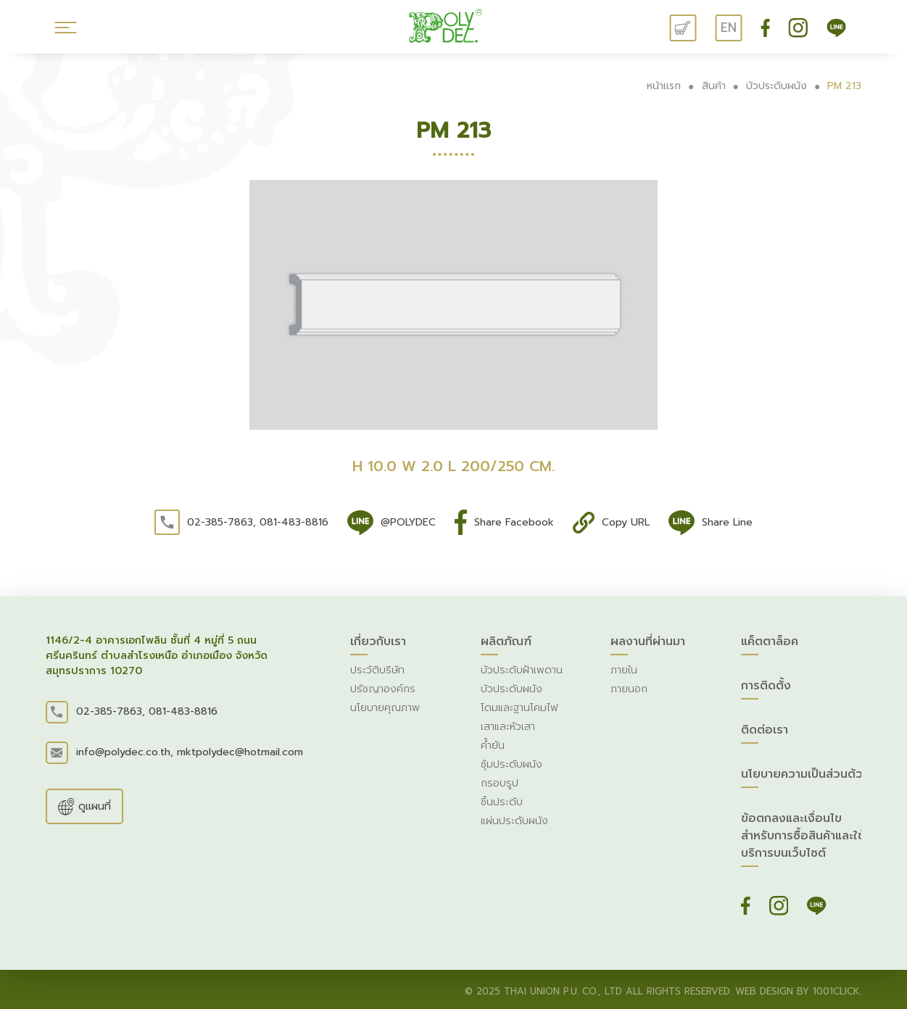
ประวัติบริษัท (377, 670)
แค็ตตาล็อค (769, 644)
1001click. (837, 991)
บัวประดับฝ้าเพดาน (522, 670)
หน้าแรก (664, 86)
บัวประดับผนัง (776, 86)
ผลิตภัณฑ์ (506, 644)
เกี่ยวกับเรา (378, 644)
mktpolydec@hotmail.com (240, 752)
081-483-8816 (294, 522)
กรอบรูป (499, 783)
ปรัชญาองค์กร (382, 689)
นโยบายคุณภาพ (385, 707)
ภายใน (623, 670)
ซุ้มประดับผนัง (511, 764)
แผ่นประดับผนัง (514, 821)
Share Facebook (514, 522)
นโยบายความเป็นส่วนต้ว (802, 776)
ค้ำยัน (493, 745)
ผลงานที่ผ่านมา (647, 644)
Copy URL (626, 522)
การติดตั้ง (766, 688)
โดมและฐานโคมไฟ (519, 707)
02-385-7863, (221, 522)
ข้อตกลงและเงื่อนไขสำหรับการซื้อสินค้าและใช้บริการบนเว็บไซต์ (803, 838)
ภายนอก (628, 689)
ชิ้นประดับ (502, 802)
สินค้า (714, 86)
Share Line (727, 522)
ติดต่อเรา (764, 732)
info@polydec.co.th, (124, 752)
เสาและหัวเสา (508, 726)
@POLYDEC (408, 522)
